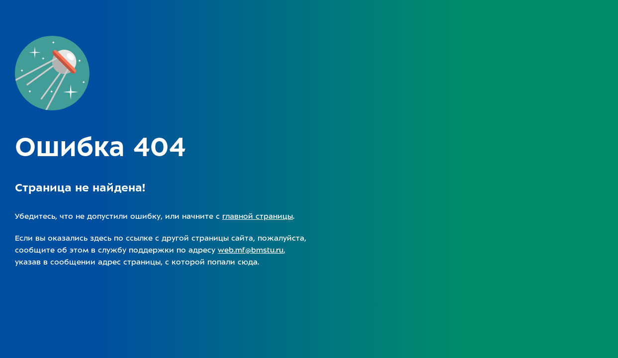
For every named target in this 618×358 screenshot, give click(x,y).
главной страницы (257, 216)
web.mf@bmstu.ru (250, 250)
